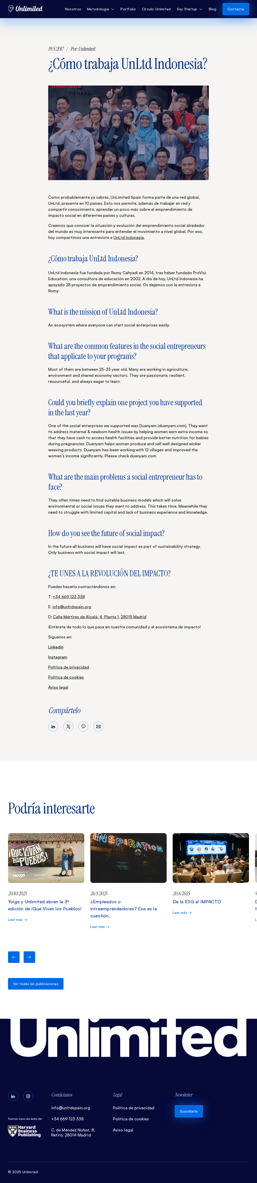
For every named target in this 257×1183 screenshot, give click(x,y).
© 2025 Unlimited (23, 1172)
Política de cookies (66, 677)
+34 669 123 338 (69, 596)
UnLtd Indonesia (128, 237)
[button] (100, 9)
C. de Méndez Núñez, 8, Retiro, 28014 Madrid (73, 1132)
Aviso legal (58, 687)
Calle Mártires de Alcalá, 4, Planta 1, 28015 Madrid (99, 616)
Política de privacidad (68, 667)
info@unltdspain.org (71, 606)
